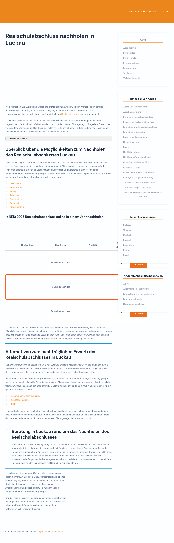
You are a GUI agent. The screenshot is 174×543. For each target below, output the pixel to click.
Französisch (129, 245)
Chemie (127, 229)
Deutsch (127, 235)
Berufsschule (129, 57)
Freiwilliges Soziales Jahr (135, 137)
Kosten (126, 147)
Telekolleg (14, 195)
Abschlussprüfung (132, 111)
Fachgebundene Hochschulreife (25, 396)
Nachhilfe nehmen (132, 152)
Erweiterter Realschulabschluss (138, 121)
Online (164, 11)
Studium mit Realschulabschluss (139, 182)
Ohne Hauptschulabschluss (136, 162)
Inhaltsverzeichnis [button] (17, 138)
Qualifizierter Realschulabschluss (139, 172)
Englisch (127, 240)
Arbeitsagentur (17, 207)
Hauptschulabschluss (133, 304)
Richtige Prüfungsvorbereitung (138, 177)
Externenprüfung (131, 63)
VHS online (15, 183)
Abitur (12, 404)
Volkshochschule (131, 78)
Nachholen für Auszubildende (137, 157)
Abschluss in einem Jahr (135, 106)
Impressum (43, 532)
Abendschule (16, 187)
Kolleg (13, 191)
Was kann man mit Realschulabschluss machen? (143, 194)
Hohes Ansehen (131, 142)
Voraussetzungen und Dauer (137, 187)
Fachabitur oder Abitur (134, 132)
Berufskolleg (129, 52)
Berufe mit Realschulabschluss (138, 116)
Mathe (126, 250)
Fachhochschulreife (19, 400)
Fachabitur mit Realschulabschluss (140, 127)
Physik (126, 255)
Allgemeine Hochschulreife (136, 288)
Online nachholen (131, 167)
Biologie (127, 224)
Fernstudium (16, 199)
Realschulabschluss (142, 11)
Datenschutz (57, 532)
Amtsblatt (14, 203)
